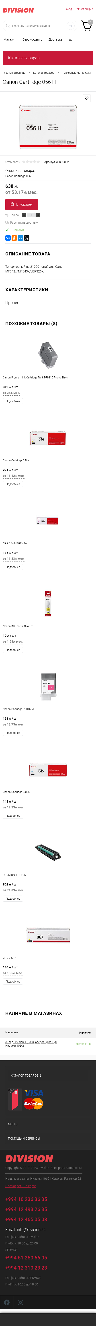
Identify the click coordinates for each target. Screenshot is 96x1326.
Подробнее (13, 401)
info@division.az (31, 1229)
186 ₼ (48, 971)
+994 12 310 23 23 (26, 1268)
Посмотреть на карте (20, 1186)
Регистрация (84, 9)
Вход (68, 9)
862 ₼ (48, 888)
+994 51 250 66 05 (29, 1257)
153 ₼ (48, 722)
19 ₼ (48, 640)
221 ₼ (48, 474)
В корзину (22, 204)
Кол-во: (14, 215)
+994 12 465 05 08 (26, 1219)
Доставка (56, 39)
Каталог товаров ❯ (26, 1075)
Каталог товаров (24, 58)
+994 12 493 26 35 (26, 1209)
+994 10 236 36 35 (29, 1199)
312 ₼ (48, 391)
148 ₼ (48, 805)
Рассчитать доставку (22, 222)
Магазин (10, 39)
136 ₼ (48, 557)
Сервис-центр (32, 39)
